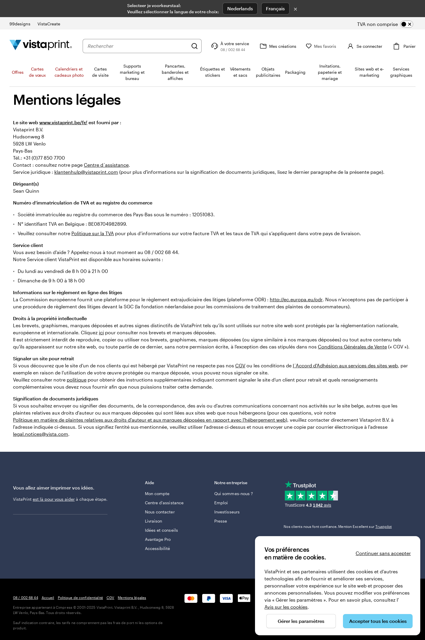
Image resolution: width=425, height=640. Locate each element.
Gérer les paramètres (301, 621)
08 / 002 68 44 (25, 597)
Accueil (48, 597)
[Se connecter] (364, 46)
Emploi (221, 502)
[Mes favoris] (321, 46)
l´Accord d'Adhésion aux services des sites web (345, 365)
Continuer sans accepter (383, 553)
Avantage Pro (158, 539)
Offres (18, 72)
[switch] (390, 24)
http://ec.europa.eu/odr (296, 299)
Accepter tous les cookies (378, 621)
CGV (240, 365)
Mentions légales (132, 597)
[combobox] (137, 46)
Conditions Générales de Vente (352, 346)
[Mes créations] (277, 46)
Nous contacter (160, 511)
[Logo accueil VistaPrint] (40, 46)
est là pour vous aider (54, 499)
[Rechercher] (194, 46)
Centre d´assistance (106, 165)
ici (101, 332)
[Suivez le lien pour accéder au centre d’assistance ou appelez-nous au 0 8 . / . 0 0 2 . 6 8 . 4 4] (229, 46)
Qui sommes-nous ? (233, 493)
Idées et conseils (161, 530)
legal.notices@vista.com (40, 434)
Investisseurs (227, 511)
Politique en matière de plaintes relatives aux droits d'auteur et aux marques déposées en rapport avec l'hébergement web (149, 420)
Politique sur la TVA (92, 233)
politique (76, 379)
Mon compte (157, 493)
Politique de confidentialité (80, 597)
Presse (220, 520)
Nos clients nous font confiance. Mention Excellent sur (338, 526)
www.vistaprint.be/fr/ (63, 122)
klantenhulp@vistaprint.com (86, 172)
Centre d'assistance (164, 502)
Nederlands (240, 8)
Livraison (153, 520)
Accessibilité (157, 548)
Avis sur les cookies (286, 607)
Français (275, 8)
